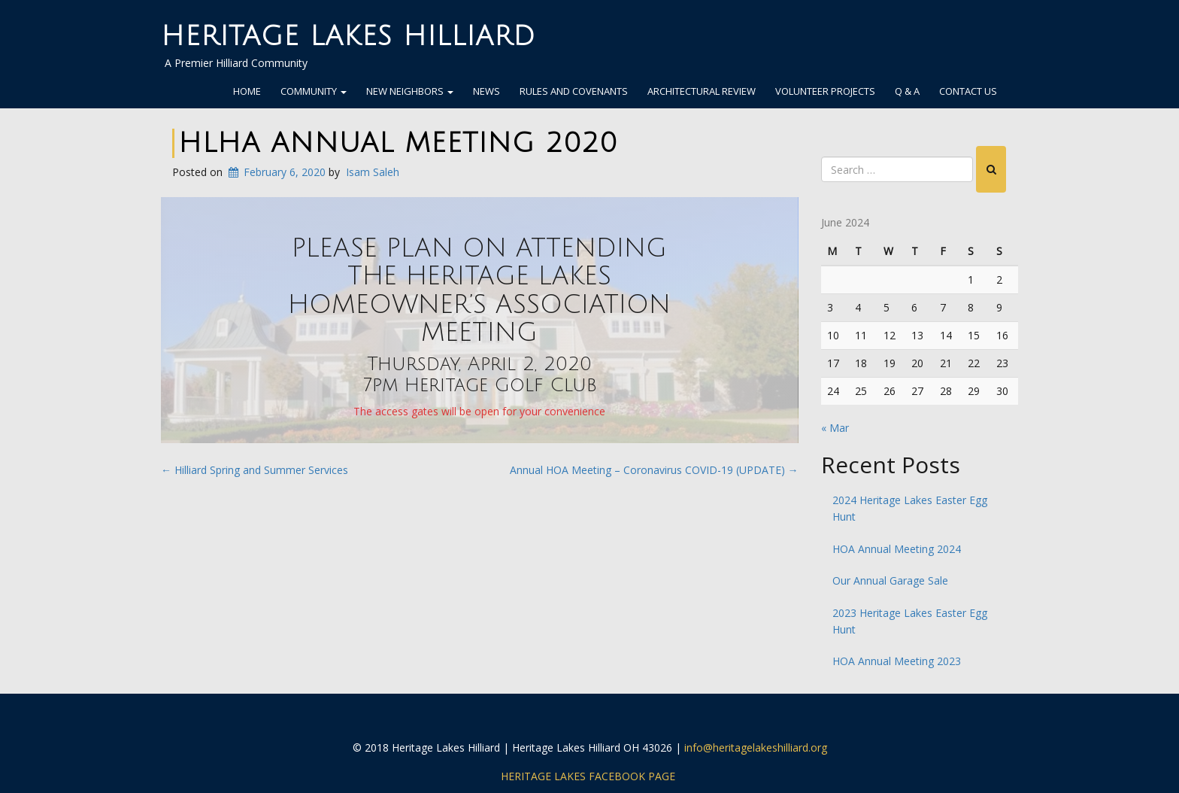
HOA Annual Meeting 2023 (896, 661)
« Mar (835, 428)
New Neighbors (409, 91)
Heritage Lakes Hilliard (348, 36)
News (486, 91)
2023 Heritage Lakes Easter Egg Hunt (909, 621)
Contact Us (968, 91)
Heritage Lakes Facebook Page (588, 776)
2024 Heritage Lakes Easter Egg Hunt (909, 508)
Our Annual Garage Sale (890, 580)
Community (313, 91)
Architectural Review (701, 91)
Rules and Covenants (574, 91)
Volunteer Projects (825, 91)
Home (247, 91)
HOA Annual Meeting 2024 (896, 549)
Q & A (907, 91)
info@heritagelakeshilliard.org (755, 747)
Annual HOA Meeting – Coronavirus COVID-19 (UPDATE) (654, 470)
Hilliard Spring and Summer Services (254, 470)
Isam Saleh (372, 172)
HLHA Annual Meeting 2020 (398, 143)
